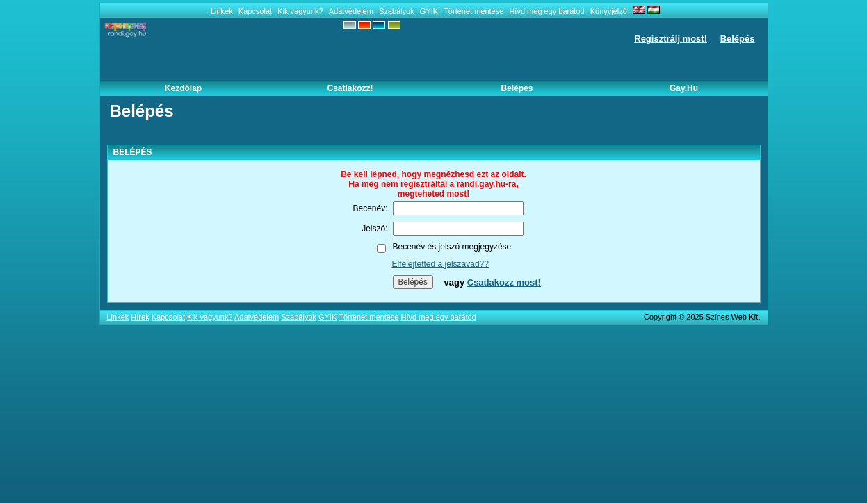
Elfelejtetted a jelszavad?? (440, 264)
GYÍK (429, 11)
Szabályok (396, 11)
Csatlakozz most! (504, 282)
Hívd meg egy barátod (546, 11)
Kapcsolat (255, 11)
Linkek (222, 11)
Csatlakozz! (350, 88)
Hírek (140, 317)
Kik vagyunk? (300, 11)
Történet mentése (473, 11)
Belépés (737, 38)
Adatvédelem (351, 11)
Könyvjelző (608, 11)
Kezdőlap (183, 88)
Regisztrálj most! (670, 38)
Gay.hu (684, 88)
